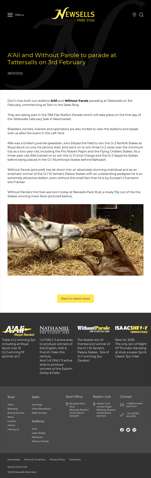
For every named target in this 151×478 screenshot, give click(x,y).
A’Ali (34, 428)
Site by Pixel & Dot (17, 466)
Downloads (14, 459)
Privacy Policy (57, 459)
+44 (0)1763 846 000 (128, 15)
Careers (12, 421)
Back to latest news (75, 298)
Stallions (38, 421)
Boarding (13, 408)
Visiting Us (134, 15)
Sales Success (39, 412)
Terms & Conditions (34, 459)
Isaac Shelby (38, 433)
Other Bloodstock (41, 408)
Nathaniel (37, 437)
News (11, 417)
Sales (35, 397)
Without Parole (40, 441)
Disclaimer (75, 459)
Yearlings (37, 404)
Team (11, 404)
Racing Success (16, 412)
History (11, 425)
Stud (11, 397)
